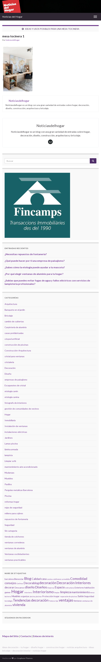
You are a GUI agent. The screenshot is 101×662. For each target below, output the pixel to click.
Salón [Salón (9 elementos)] (81, 596)
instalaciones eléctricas (16, 432)
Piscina (8, 496)
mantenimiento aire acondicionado (21, 467)
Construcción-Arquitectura (18, 350)
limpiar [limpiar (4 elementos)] (57, 592)
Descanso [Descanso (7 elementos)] (19, 587)
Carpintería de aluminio (16, 327)
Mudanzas (9, 472)
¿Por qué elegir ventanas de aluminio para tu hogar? (34, 273)
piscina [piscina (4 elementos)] (32, 596)
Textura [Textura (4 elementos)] (52, 601)
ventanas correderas (14, 542)
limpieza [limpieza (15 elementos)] (65, 592)
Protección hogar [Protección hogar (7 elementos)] (51, 596)
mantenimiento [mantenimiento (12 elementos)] (80, 592)
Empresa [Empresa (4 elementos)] (50, 588)
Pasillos (8, 484)
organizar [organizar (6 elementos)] (25, 596)
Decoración (10, 368)
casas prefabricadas (14, 333)
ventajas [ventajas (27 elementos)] (66, 600)
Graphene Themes (25, 658)
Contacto (25, 636)
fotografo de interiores (16, 403)
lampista (9, 455)
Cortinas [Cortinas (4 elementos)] (20, 583)
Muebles (9, 478)
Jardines (9, 437)
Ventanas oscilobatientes (17, 554)
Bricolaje (9, 315)
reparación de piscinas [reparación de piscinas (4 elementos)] (68, 596)
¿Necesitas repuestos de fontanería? (26, 254)
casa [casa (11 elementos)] (43, 578)
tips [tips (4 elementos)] (57, 601)
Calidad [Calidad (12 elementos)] (36, 578)
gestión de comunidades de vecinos (22, 408)
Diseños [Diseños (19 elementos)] (41, 587)
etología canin (11, 391)
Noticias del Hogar (12, 16)
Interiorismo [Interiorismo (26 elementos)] (43, 591)
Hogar (7, 414)
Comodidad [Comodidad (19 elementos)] (78, 579)
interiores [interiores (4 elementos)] (28, 592)
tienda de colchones (14, 536)
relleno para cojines (14, 513)
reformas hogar (12, 501)
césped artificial (12, 339)
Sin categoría (11, 530)
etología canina (12, 397)
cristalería (9, 362)
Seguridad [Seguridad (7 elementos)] (89, 596)
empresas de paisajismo (16, 379)
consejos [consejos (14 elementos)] (10, 583)
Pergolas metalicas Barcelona (19, 490)
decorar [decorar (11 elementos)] (9, 587)
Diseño (8, 373)
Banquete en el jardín (15, 310)
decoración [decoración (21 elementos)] (47, 583)
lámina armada (11, 449)
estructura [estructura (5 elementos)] (69, 588)
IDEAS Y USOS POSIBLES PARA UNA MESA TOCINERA (52, 29)
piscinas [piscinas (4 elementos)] (39, 596)
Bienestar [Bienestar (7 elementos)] (19, 579)
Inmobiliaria (10, 420)
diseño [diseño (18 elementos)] (30, 587)
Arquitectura (11, 304)
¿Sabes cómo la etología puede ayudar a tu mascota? (35, 267)
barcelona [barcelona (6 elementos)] (9, 579)
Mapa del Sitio (10, 636)
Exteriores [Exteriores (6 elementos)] (79, 587)
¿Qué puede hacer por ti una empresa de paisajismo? (35, 260)
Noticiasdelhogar (13, 40)
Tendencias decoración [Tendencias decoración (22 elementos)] (30, 600)
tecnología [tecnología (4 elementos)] (8, 601)
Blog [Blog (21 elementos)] (27, 578)
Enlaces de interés (43, 636)
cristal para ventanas (14, 356)
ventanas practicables (15, 560)
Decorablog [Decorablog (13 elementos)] (31, 583)
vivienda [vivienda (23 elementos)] (18, 604)
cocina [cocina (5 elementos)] (50, 579)
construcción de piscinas (16, 344)
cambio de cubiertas (14, 321)
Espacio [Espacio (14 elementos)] (60, 587)
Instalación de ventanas (16, 426)
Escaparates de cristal (15, 385)
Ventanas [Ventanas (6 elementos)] (77, 601)
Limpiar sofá (10, 461)
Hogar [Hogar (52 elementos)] (17, 591)
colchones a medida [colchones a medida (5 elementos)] (61, 579)
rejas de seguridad (13, 507)
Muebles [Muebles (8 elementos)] (16, 596)
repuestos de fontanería (16, 519)
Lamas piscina (11, 443)
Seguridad (9, 525)
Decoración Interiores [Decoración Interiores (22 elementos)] (74, 583)
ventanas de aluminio (15, 548)
